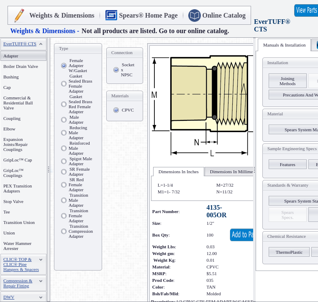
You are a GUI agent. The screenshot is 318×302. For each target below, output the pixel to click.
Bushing (11, 76)
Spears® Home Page (148, 15)
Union (9, 232)
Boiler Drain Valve (20, 66)
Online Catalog (224, 15)
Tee (6, 211)
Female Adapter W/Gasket (78, 65)
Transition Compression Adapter (81, 231)
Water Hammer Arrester (17, 246)
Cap (7, 87)
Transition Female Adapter (78, 215)
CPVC (128, 109)
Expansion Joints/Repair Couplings (15, 144)
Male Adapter (76, 120)
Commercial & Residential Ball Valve (18, 102)
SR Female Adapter (79, 172)
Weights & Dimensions (62, 15)
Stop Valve (13, 201)
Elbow (9, 128)
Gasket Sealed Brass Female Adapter (80, 83)
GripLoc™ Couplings (13, 173)
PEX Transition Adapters (17, 188)
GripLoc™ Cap (17, 159)
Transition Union (19, 222)
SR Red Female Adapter (76, 184)
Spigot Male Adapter (80, 161)
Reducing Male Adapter (78, 132)
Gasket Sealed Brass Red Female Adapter (80, 104)
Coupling (12, 118)
